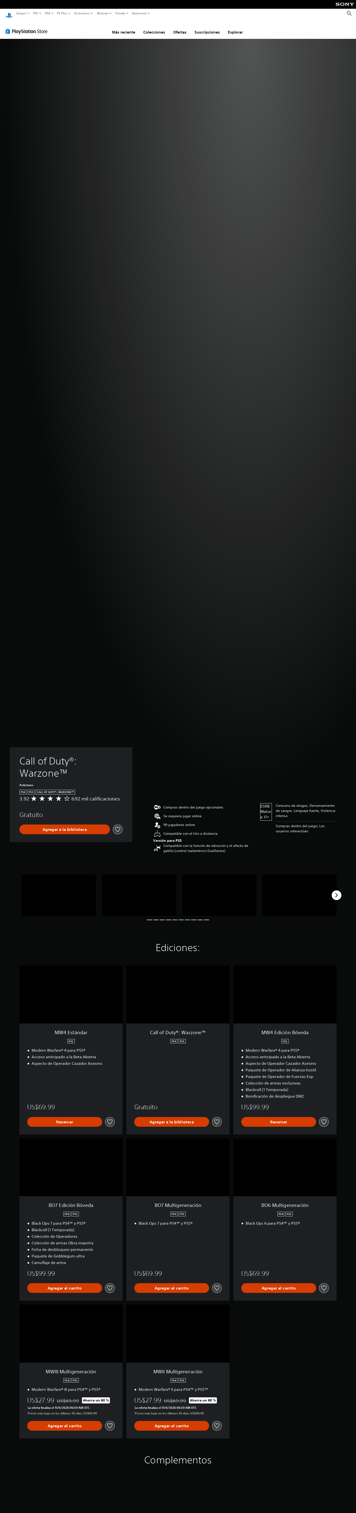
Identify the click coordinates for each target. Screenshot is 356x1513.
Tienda (120, 13)
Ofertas (180, 27)
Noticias (102, 13)
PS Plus (62, 13)
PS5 (35, 13)
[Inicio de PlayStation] (9, 13)
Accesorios (81, 13)
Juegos (21, 13)
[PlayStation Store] (28, 26)
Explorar (235, 27)
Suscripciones (207, 27)
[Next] (336, 890)
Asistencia (139, 13)
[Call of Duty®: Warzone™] (59, 890)
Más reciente (123, 27)
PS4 (47, 13)
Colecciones (154, 27)
